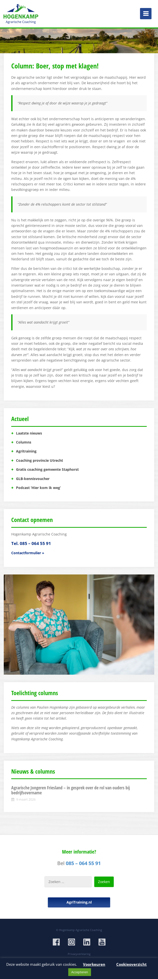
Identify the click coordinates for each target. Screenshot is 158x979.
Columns (23, 442)
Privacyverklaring (79, 954)
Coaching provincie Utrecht (39, 460)
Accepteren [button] (79, 972)
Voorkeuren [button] (94, 964)
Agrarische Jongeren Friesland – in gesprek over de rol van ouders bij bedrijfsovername (70, 790)
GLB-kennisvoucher (33, 478)
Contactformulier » (27, 552)
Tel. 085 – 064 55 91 (31, 543)
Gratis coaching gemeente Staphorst (47, 469)
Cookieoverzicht (131, 964)
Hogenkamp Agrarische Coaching (80, 930)
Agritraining (26, 451)
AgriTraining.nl (79, 902)
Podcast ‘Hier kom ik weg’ (38, 487)
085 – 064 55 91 (83, 863)
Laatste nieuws (29, 433)
